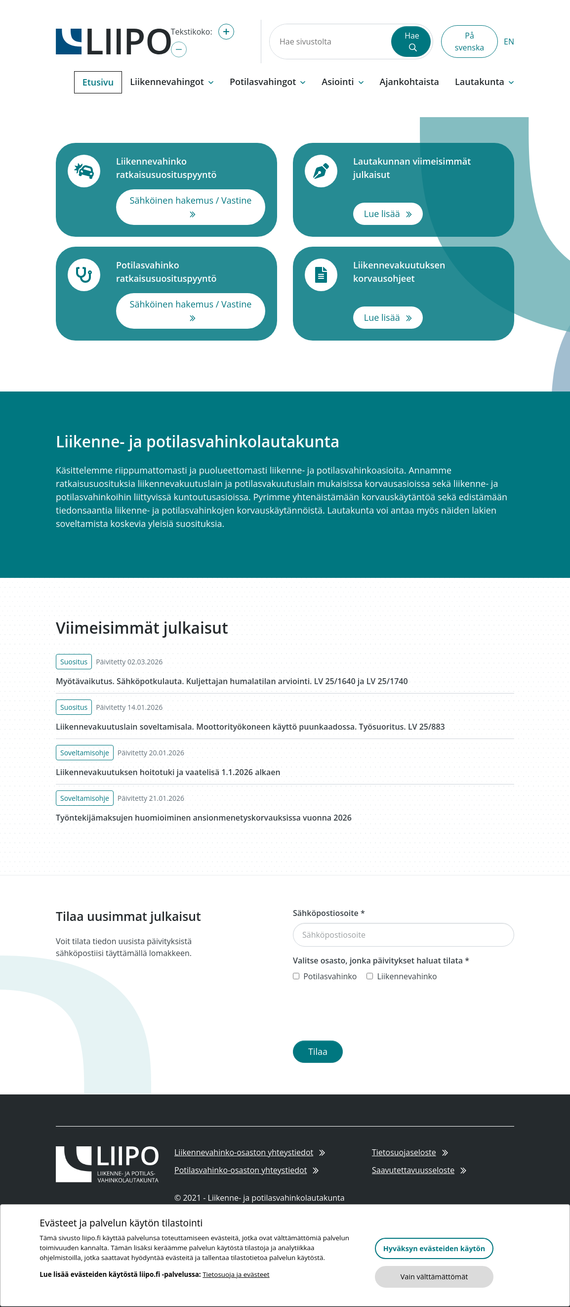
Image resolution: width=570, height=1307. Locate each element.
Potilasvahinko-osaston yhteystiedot (246, 1170)
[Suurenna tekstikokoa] (226, 32)
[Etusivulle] (113, 40)
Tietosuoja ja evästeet (236, 1274)
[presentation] (368, 1013)
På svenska (469, 41)
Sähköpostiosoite (329, 913)
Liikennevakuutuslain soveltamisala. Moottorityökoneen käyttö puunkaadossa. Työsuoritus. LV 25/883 (250, 726)
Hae (412, 40)
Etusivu (98, 82)
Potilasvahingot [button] (268, 81)
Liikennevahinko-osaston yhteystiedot (249, 1152)
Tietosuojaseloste (410, 1152)
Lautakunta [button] (484, 81)
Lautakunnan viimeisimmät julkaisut (427, 167)
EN (509, 41)
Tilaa (317, 1051)
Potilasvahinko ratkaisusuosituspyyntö (190, 271)
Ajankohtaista (409, 81)
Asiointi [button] (343, 81)
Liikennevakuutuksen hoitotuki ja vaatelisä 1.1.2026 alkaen (168, 772)
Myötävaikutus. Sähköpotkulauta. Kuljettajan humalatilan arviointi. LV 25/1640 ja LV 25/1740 (232, 681)
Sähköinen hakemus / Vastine (197, 206)
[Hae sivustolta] (329, 41)
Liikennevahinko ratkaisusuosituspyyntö (190, 167)
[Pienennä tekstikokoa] (179, 49)
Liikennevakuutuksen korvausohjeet (427, 271)
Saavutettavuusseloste (419, 1170)
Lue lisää (393, 213)
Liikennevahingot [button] (172, 81)
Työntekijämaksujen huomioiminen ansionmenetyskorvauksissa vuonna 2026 (204, 817)
